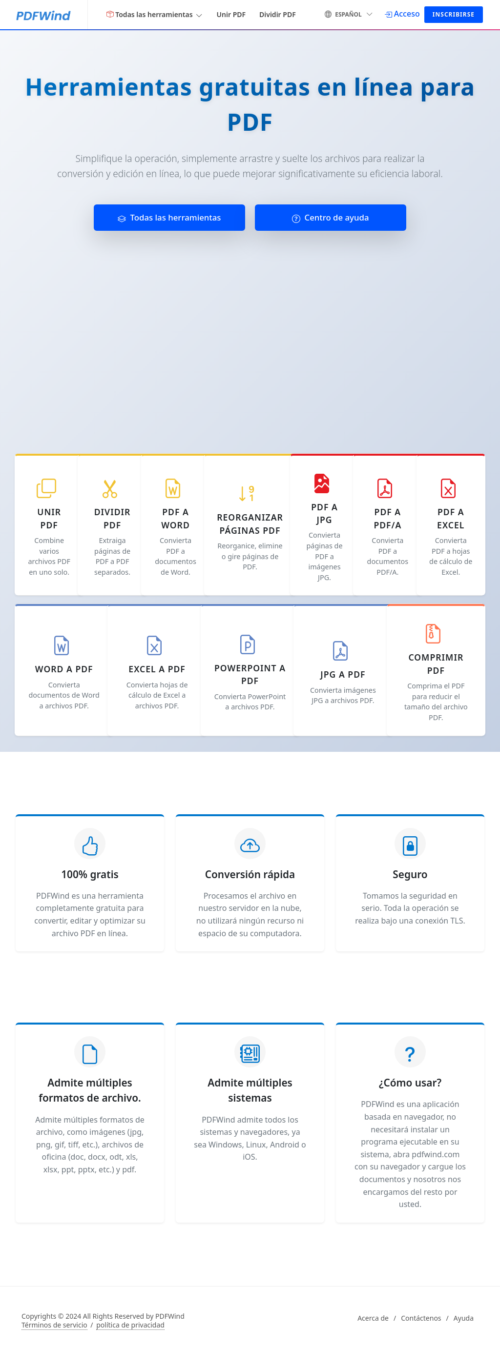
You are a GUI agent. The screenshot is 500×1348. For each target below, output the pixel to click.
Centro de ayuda (330, 217)
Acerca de (373, 1318)
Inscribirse (454, 14)
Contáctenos (421, 1318)
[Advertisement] (250, 338)
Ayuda (464, 1318)
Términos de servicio (54, 1325)
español (349, 13)
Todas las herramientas (169, 217)
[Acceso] (402, 13)
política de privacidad (130, 1325)
